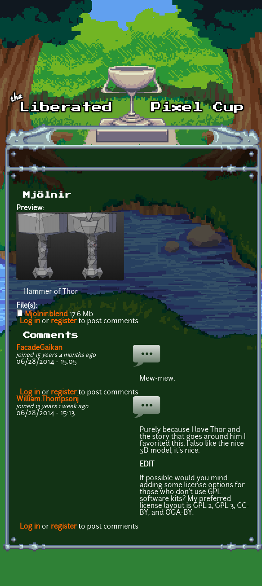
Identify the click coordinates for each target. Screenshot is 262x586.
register (64, 321)
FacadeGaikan (39, 348)
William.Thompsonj (47, 399)
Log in (30, 321)
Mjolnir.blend (46, 314)
